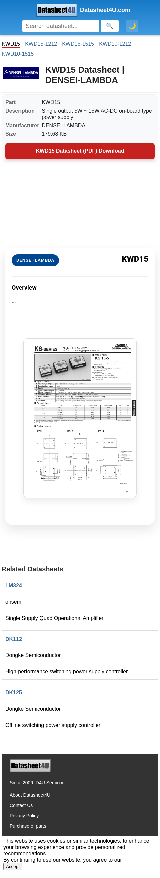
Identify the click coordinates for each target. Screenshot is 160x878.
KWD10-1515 (18, 54)
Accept (13, 866)
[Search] (60, 26)
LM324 (13, 585)
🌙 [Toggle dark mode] (132, 26)
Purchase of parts (28, 826)
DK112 (13, 639)
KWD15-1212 (41, 44)
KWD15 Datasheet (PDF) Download (80, 151)
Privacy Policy (24, 815)
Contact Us (21, 805)
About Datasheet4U (30, 795)
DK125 (13, 692)
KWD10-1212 (115, 44)
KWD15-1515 (78, 44)
